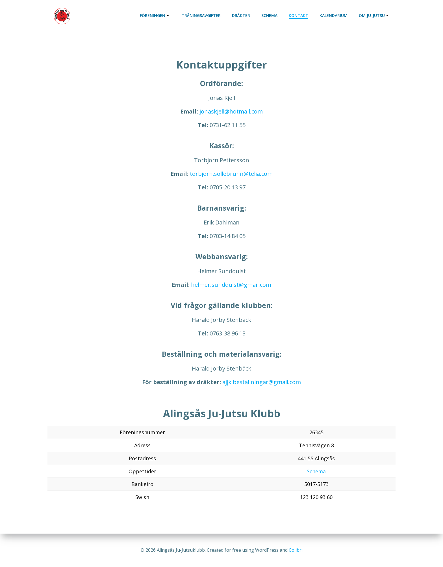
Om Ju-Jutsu (374, 15)
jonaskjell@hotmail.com (231, 111)
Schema (269, 15)
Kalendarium (334, 15)
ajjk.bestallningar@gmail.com (261, 382)
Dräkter (241, 15)
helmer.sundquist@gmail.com (231, 284)
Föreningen (155, 15)
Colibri (296, 550)
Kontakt (298, 15)
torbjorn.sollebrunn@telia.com (231, 173)
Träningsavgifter (201, 15)
